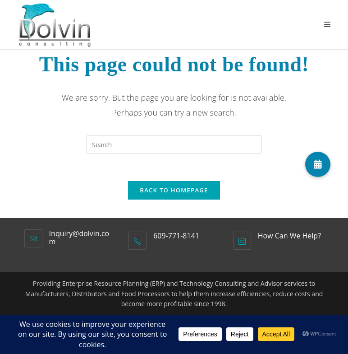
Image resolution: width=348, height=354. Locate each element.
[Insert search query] (174, 144)
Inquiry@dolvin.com (79, 237)
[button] (317, 164)
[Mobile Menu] (327, 24)
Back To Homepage (174, 190)
